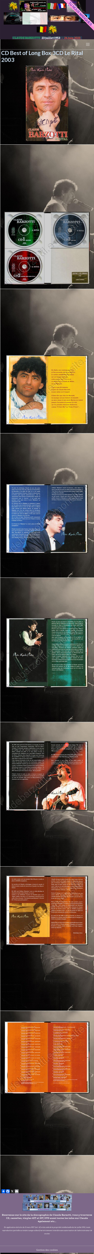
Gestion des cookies (47, 1250)
